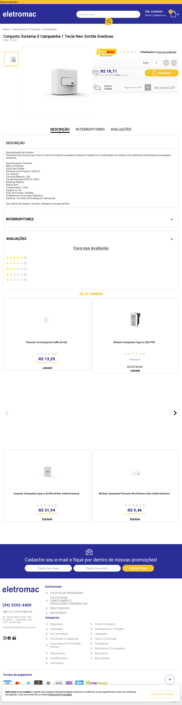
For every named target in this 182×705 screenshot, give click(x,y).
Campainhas (50, 29)
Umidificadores (59, 658)
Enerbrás (47, 519)
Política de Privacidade (66, 593)
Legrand (47, 367)
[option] (47, 334)
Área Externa (102, 658)
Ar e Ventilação (59, 633)
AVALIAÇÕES (121, 129)
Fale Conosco (60, 608)
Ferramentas (57, 653)
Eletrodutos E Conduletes (110, 648)
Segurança (56, 624)
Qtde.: (146, 62)
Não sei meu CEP (164, 87)
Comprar (161, 72)
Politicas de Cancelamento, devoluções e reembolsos (69, 600)
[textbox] (94, 14)
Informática (56, 663)
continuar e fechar (163, 694)
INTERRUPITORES (90, 129)
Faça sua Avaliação (91, 248)
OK (147, 87)
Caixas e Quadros (105, 624)
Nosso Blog (58, 613)
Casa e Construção (106, 638)
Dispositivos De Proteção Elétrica (65, 645)
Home (6, 29)
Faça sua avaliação (166, 52)
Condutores (101, 643)
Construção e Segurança (64, 638)
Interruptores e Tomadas (26, 29)
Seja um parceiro (9, 2)
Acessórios (101, 653)
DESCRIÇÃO (60, 129)
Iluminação (56, 629)
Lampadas (101, 633)
